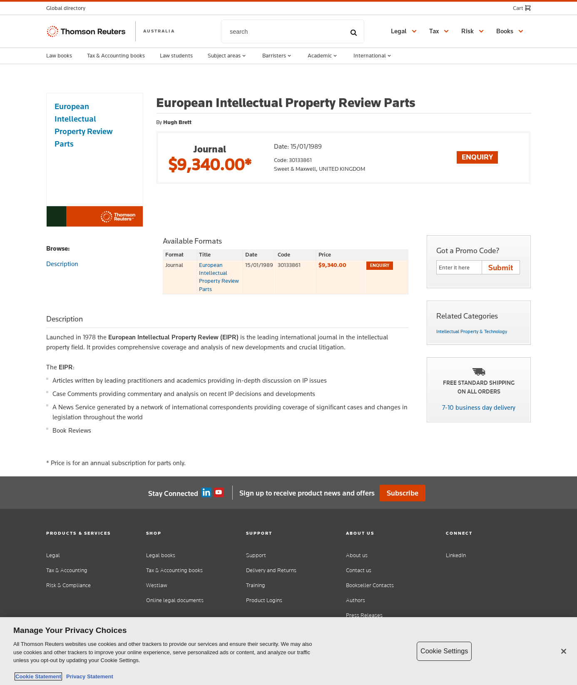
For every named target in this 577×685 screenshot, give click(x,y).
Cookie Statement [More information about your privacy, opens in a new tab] (38, 676)
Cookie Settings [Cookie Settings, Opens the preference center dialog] (444, 651)
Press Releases (364, 615)
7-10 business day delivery (478, 407)
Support (256, 555)
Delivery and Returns (271, 570)
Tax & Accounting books (116, 55)
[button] (68, 8)
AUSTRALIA (159, 31)
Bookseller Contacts (370, 585)
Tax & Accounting (66, 570)
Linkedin (206, 493)
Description (62, 264)
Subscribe (402, 493)
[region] (288, 651)
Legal (53, 555)
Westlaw (156, 585)
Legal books (160, 555)
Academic (323, 55)
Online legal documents (175, 600)
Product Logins (264, 600)
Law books (59, 55)
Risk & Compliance (68, 585)
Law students (176, 55)
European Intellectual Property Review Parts (219, 277)
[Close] (564, 651)
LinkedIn (456, 555)
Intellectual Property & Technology (471, 331)
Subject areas (227, 55)
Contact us (358, 570)
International (373, 55)
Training (255, 585)
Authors (355, 600)
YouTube (219, 493)
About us (357, 555)
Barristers (277, 55)
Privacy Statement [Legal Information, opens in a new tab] (88, 676)
